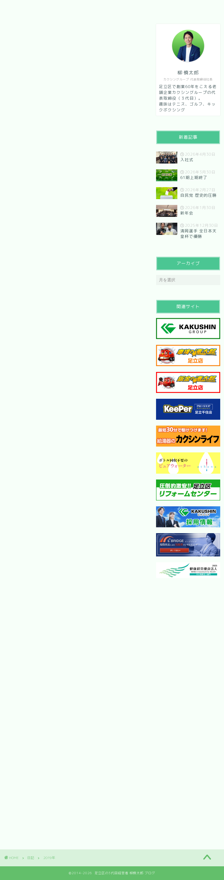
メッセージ (86, 8)
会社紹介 (50, 8)
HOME (20, 8)
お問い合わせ (126, 8)
